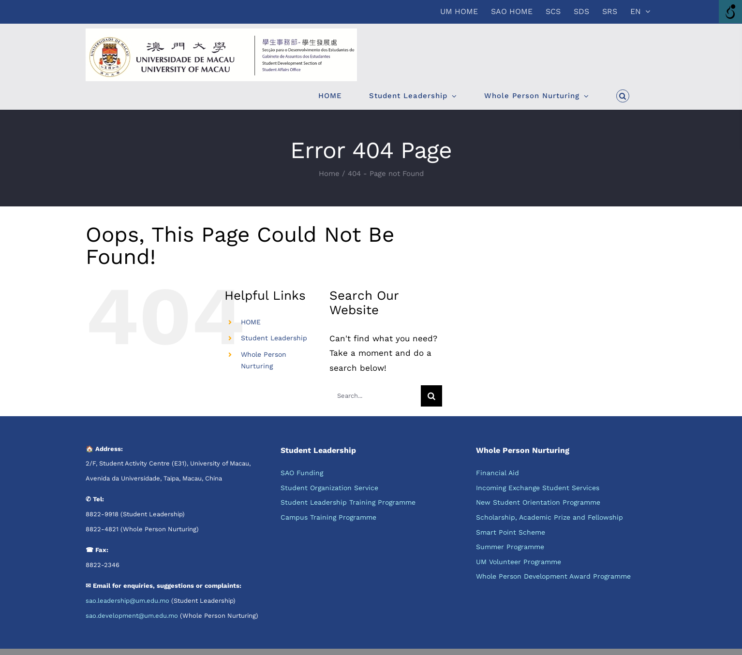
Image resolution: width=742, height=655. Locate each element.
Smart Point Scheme (510, 532)
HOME (251, 322)
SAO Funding (302, 473)
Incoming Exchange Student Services (537, 488)
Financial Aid (497, 473)
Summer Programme (510, 547)
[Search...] (375, 396)
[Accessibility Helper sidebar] (730, 11)
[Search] (431, 396)
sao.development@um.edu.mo (132, 615)
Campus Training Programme (328, 517)
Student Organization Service (329, 488)
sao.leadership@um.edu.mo (127, 600)
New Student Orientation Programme (538, 502)
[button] (623, 95)
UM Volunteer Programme (518, 562)
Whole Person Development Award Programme (553, 576)
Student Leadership (274, 338)
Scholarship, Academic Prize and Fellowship (549, 517)
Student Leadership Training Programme (348, 502)
